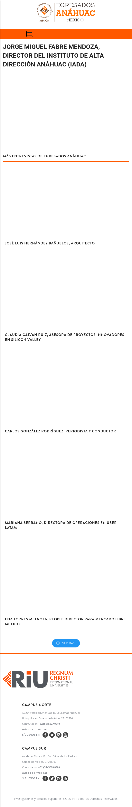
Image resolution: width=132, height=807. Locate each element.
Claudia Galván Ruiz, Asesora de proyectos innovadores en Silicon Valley (64, 337)
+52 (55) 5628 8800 (49, 767)
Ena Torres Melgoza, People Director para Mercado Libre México (65, 622)
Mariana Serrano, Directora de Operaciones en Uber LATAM (61, 525)
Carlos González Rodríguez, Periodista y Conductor (60, 431)
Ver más (68, 643)
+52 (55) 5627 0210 (49, 723)
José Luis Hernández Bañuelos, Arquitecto (50, 243)
